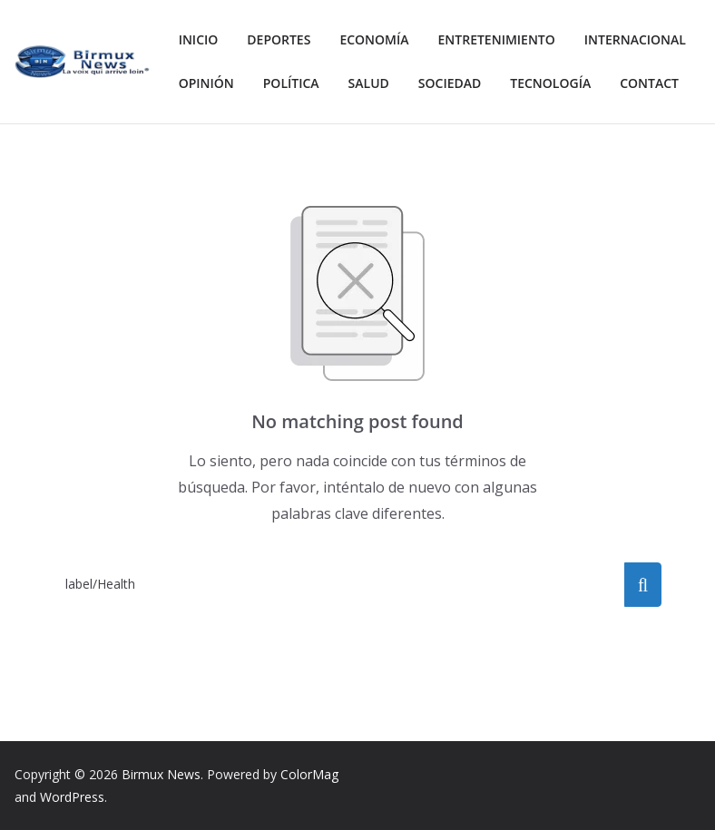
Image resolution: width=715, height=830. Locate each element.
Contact (326, 126)
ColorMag (309, 774)
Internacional (234, 83)
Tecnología (222, 126)
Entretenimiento (513, 39)
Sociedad (598, 83)
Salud (515, 83)
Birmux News (161, 774)
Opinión (344, 83)
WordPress (72, 797)
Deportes (284, 39)
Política (433, 83)
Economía (384, 39)
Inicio (200, 39)
